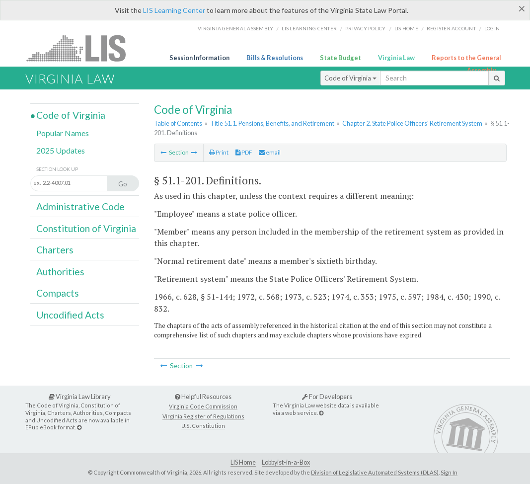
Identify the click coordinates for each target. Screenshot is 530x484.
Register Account (451, 28)
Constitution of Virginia (86, 228)
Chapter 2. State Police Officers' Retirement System (412, 123)
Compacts (57, 293)
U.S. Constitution (203, 425)
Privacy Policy (365, 28)
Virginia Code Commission (203, 406)
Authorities (60, 271)
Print (218, 152)
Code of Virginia (350, 78)
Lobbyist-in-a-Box (286, 462)
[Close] (522, 8)
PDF (243, 152)
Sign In (449, 472)
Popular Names (62, 133)
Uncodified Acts (70, 315)
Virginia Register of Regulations (203, 416)
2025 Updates (60, 150)
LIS (81, 48)
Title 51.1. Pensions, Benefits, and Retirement (272, 123)
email (270, 152)
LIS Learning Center (174, 10)
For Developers (327, 397)
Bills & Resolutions (274, 58)
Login (492, 28)
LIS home (406, 28)
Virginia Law (396, 58)
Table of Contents (178, 123)
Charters (55, 249)
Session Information (199, 58)
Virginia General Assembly (235, 28)
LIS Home (243, 462)
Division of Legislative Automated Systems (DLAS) (375, 472)
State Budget (340, 58)
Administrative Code (80, 206)
